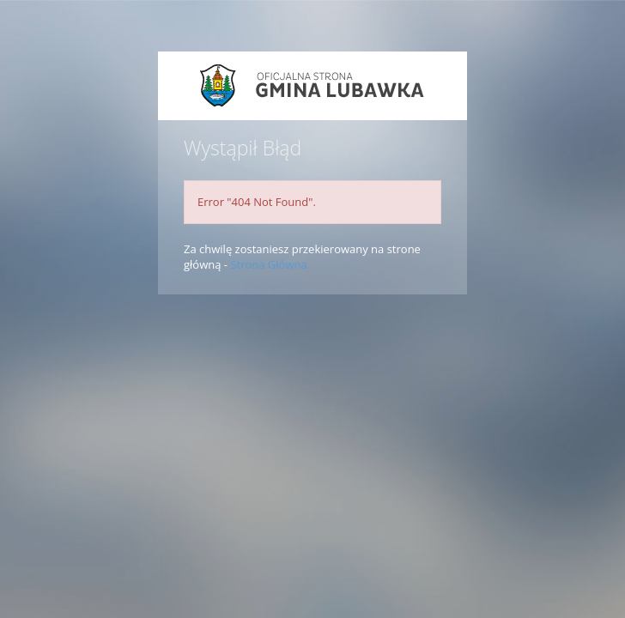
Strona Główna (268, 264)
